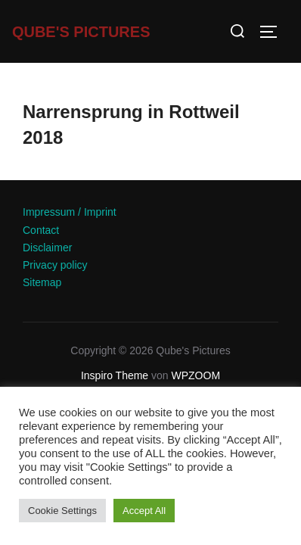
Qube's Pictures (81, 31)
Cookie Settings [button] (62, 510)
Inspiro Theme (114, 375)
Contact (41, 230)
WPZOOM (196, 375)
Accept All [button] (144, 510)
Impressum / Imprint (69, 212)
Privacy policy (55, 265)
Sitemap (42, 282)
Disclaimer (47, 247)
